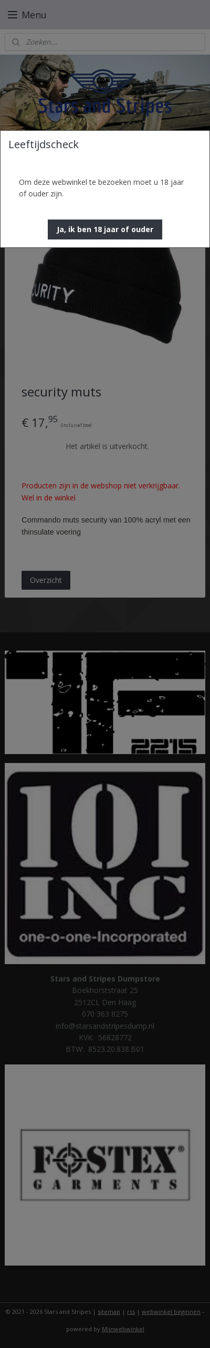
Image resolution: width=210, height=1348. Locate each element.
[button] (105, 229)
